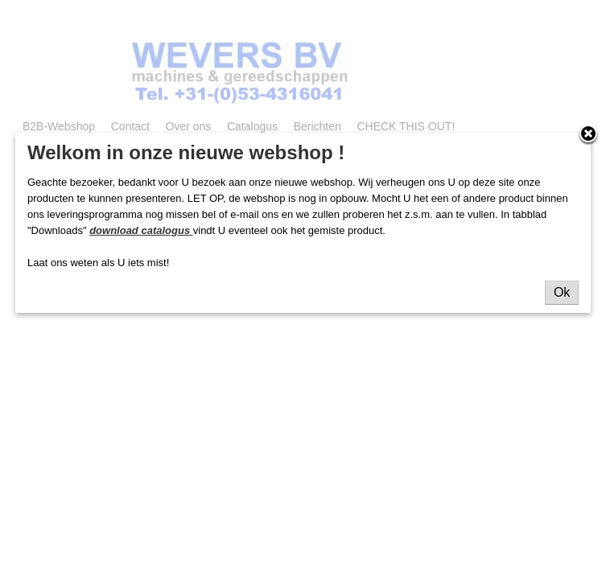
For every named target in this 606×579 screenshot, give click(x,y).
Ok (562, 292)
